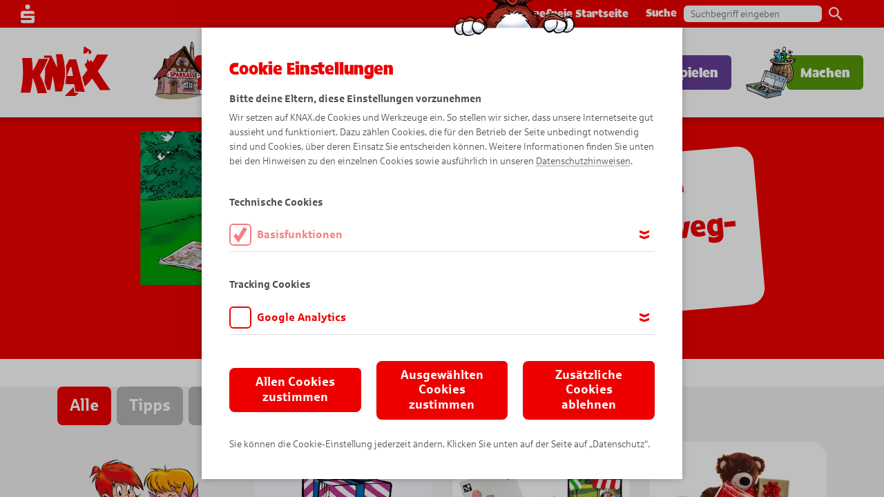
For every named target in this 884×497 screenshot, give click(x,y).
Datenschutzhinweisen (583, 161)
